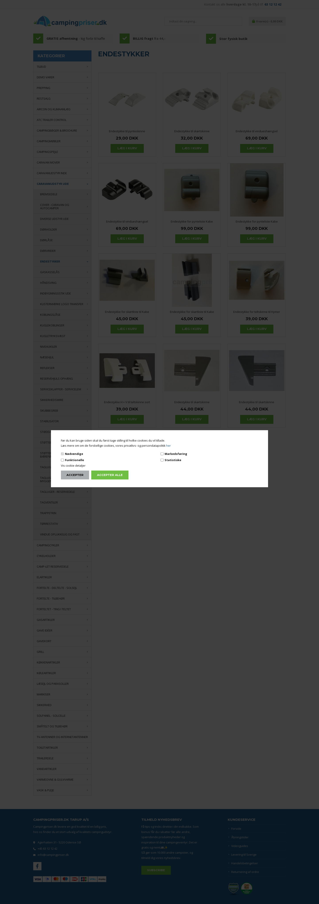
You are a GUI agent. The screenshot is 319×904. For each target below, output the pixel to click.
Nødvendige (74, 454)
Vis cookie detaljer (73, 466)
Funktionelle (74, 460)
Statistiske (173, 460)
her (168, 446)
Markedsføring (176, 454)
